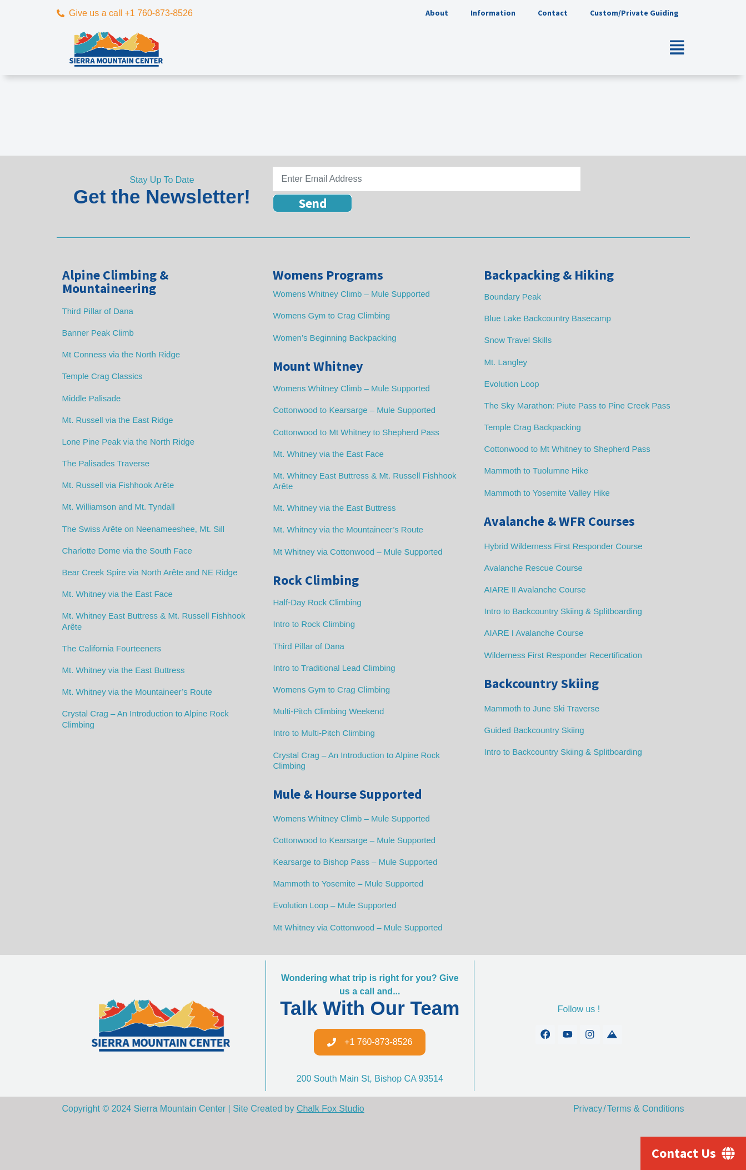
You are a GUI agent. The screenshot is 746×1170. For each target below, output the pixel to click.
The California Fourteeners (111, 648)
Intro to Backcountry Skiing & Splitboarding (563, 611)
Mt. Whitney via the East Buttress (123, 670)
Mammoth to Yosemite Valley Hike (547, 492)
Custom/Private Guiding (634, 13)
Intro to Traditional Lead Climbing (334, 668)
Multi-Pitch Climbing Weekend (328, 711)
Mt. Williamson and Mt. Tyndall (118, 506)
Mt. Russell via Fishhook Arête (118, 485)
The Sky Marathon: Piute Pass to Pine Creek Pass (577, 405)
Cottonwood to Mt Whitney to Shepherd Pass (356, 432)
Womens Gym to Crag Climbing (331, 315)
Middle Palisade (91, 398)
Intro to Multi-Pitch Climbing (323, 733)
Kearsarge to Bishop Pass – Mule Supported (355, 862)
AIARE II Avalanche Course (534, 589)
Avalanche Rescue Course (533, 567)
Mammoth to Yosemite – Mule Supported (348, 883)
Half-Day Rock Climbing (317, 602)
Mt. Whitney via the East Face (117, 594)
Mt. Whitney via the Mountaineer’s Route (137, 691)
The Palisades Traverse (106, 463)
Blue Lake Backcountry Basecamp (547, 318)
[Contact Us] (693, 1153)
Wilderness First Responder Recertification (563, 655)
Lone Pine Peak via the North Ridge (128, 441)
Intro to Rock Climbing (314, 624)
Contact (553, 13)
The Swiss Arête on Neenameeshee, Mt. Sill (143, 529)
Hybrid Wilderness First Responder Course (563, 546)
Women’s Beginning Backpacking (334, 337)
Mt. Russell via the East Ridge (117, 420)
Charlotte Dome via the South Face (127, 550)
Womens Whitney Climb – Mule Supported (351, 293)
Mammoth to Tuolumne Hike (536, 470)
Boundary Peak (512, 296)
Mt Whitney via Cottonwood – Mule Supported (357, 551)
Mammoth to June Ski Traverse (541, 708)
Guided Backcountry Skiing (534, 730)
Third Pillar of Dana (97, 311)
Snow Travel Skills (518, 340)
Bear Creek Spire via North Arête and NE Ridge (150, 572)
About (436, 13)
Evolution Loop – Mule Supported (334, 905)
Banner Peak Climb (98, 332)
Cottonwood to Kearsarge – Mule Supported (354, 410)
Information (492, 13)
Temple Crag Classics (102, 376)
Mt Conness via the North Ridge (121, 354)
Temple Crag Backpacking (532, 427)
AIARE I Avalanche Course (533, 633)
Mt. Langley (505, 362)
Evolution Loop (511, 384)
